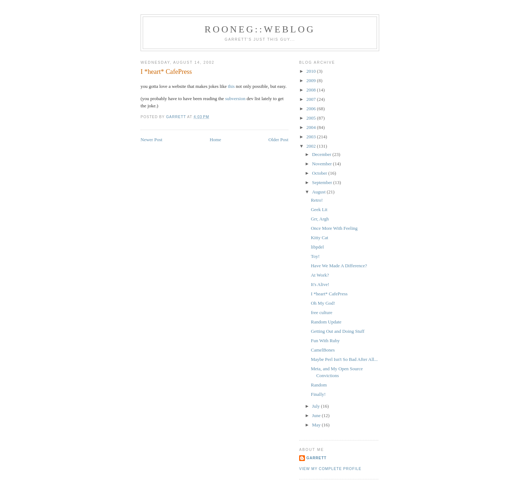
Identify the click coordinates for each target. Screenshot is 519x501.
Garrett (316, 458)
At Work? (320, 275)
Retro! (317, 200)
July (316, 406)
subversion (235, 98)
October (320, 173)
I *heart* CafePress (329, 293)
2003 (311, 136)
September (322, 182)
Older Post (278, 139)
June (317, 415)
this (231, 86)
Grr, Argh (320, 219)
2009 (311, 80)
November (322, 163)
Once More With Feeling (334, 228)
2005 (311, 118)
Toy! (315, 256)
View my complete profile (330, 469)
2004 (311, 127)
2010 (311, 71)
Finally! (318, 394)
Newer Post (151, 139)
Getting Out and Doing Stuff (337, 331)
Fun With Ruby (325, 340)
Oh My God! (323, 303)
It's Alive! (320, 284)
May (317, 425)
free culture (321, 312)
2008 (311, 90)
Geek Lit (319, 209)
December (322, 154)
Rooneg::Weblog (260, 29)
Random (319, 385)
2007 (311, 99)
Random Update (326, 322)
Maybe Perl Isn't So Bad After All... (344, 359)
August (319, 191)
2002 (311, 146)
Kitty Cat (319, 237)
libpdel (317, 247)
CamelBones (322, 350)
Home (215, 139)
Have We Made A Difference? (339, 265)
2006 (311, 108)
